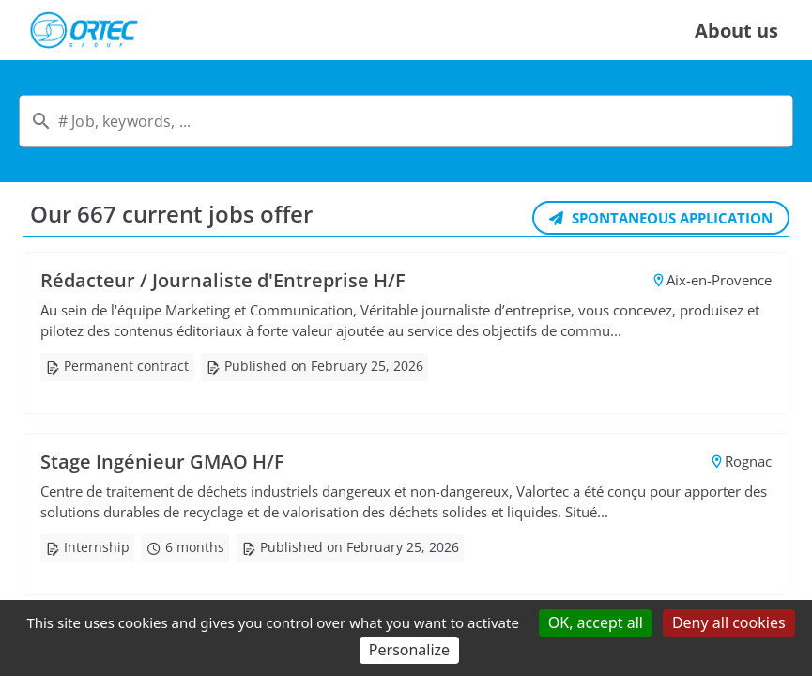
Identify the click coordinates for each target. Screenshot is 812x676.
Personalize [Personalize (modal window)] (409, 649)
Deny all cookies (729, 622)
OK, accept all (595, 622)
